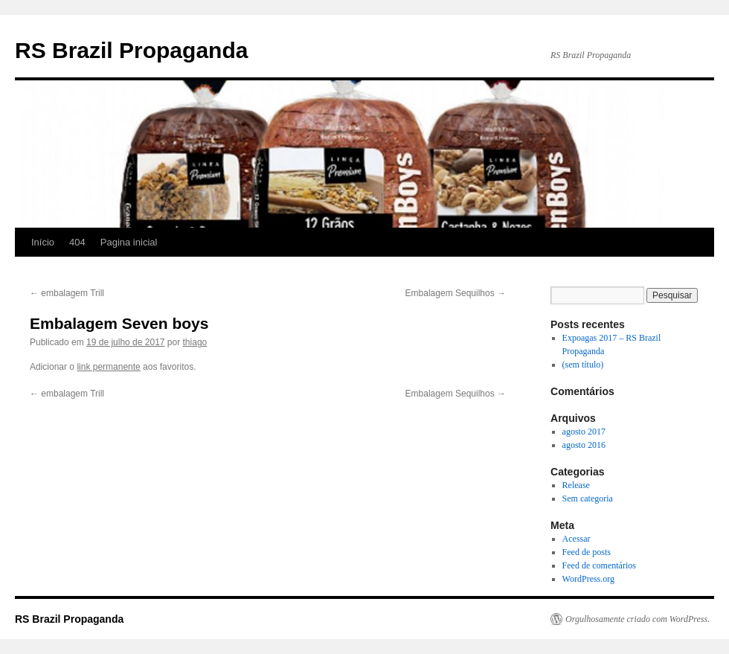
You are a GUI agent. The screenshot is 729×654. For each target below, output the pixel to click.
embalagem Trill (67, 293)
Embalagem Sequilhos (455, 293)
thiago (195, 342)
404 (77, 242)
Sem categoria (587, 498)
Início (42, 242)
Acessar (576, 538)
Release (576, 485)
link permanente (108, 367)
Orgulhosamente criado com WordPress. (637, 619)
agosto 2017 (584, 431)
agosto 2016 (584, 445)
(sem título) (583, 364)
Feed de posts (586, 552)
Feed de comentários (599, 565)
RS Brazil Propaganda (131, 50)
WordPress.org (588, 579)
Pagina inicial (129, 242)
